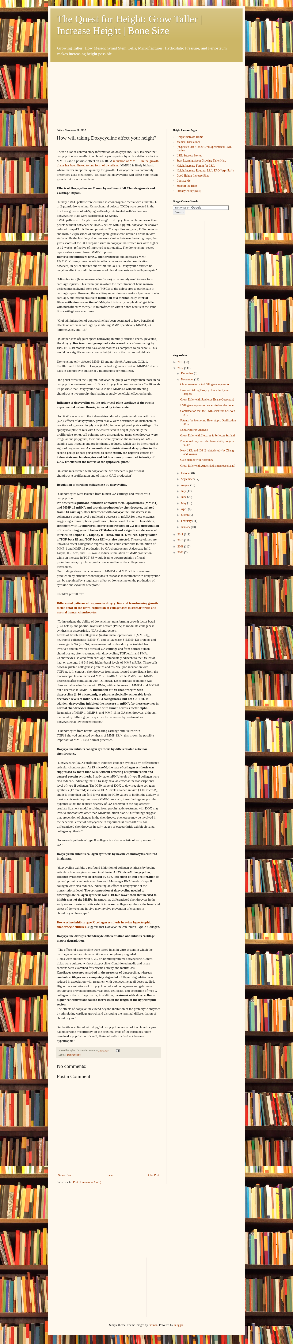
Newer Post (65, 1175)
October (186, 473)
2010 (181, 540)
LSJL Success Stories (189, 155)
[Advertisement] (88, 88)
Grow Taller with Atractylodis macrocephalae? (208, 465)
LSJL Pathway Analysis (194, 429)
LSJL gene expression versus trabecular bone (207, 405)
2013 (181, 362)
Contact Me (184, 180)
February (186, 521)
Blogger (178, 1325)
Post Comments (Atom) (87, 1182)
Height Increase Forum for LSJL (196, 165)
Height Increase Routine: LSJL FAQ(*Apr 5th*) (205, 170)
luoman (153, 1325)
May (184, 503)
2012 (181, 368)
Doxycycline (73, 1054)
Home (109, 1175)
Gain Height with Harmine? (196, 459)
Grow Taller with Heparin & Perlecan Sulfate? (207, 435)
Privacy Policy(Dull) (189, 190)
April (184, 509)
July (184, 491)
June (184, 497)
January (186, 527)
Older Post (153, 1175)
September (187, 479)
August (185, 485)
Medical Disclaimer (188, 142)
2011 (181, 534)
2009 (181, 546)
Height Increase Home (190, 137)
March (185, 515)
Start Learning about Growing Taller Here (201, 160)
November (187, 379)
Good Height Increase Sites (193, 175)
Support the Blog (187, 185)
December (187, 373)
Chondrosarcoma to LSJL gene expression (205, 384)
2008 (181, 552)
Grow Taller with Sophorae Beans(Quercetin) (207, 399)
